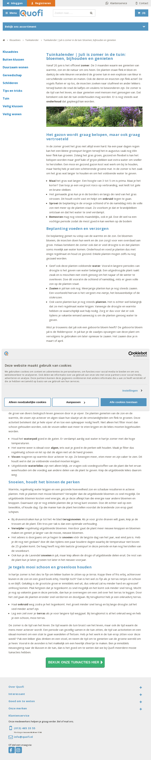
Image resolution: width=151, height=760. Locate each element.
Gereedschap (12, 75)
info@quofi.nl (23, 737)
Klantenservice (118, 3)
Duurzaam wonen (15, 67)
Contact (143, 3)
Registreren (43, 3)
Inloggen (17, 3)
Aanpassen (75, 402)
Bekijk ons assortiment (20, 26)
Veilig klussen (13, 106)
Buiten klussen (13, 59)
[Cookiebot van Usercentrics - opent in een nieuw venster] (131, 354)
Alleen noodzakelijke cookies (27, 402)
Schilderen (10, 83)
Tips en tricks (12, 91)
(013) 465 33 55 (24, 728)
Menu (13, 13)
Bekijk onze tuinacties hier (75, 662)
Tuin (6, 98)
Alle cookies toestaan (123, 402)
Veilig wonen (12, 114)
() (143, 13)
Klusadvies (10, 52)
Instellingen (130, 390)
